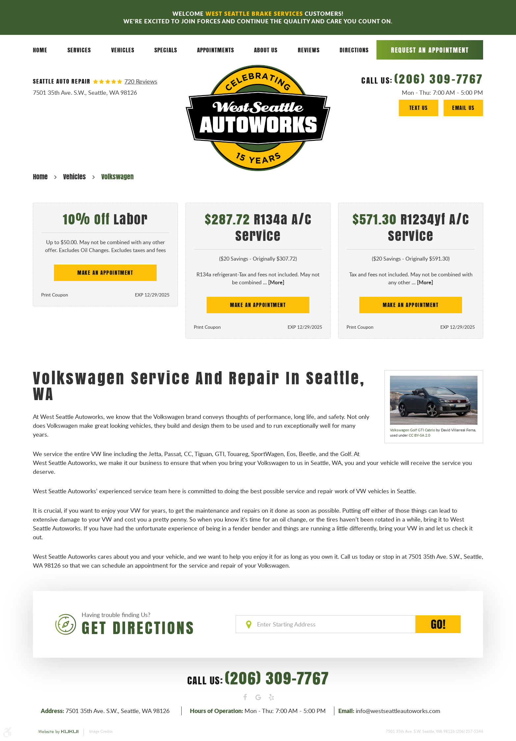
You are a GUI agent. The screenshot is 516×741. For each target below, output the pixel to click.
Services (79, 49)
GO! (438, 624)
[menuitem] (40, 50)
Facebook (244, 697)
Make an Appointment (105, 272)
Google (258, 697)
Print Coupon (54, 295)
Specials (165, 49)
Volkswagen (117, 176)
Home (40, 49)
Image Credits (101, 731)
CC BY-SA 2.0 (419, 435)
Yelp (271, 697)
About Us (265, 49)
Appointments (215, 49)
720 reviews (140, 81)
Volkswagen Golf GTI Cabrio (412, 429)
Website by (58, 732)
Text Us (418, 108)
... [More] (273, 282)
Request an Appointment (430, 50)
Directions (354, 49)
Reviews (309, 49)
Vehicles (122, 49)
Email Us (463, 108)
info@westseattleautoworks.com (398, 711)
